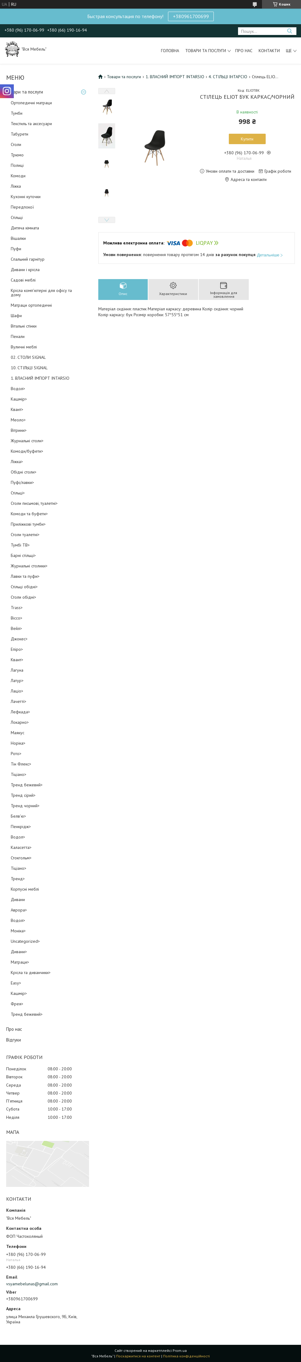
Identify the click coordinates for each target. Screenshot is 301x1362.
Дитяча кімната (25, 228)
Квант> (17, 409)
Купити (247, 139)
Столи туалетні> (25, 534)
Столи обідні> (23, 597)
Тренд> (18, 878)
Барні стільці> (23, 555)
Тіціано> (18, 774)
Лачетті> (18, 701)
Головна (170, 50)
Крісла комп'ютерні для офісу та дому (41, 292)
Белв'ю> (18, 816)
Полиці (17, 165)
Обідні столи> (24, 472)
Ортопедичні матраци (31, 103)
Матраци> (20, 962)
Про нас (243, 50)
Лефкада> (20, 712)
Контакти (269, 50)
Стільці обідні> (24, 586)
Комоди (18, 175)
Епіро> (17, 649)
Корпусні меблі (25, 889)
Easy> (16, 983)
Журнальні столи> (27, 440)
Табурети (19, 134)
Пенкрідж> (21, 826)
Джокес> (19, 639)
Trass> (17, 607)
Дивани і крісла (25, 269)
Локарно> (20, 722)
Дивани (18, 899)
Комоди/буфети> (27, 451)
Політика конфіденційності (186, 1356)
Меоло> (18, 420)
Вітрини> (19, 430)
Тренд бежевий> (27, 785)
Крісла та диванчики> (31, 972)
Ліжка (16, 186)
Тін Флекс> (21, 764)
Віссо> (16, 618)
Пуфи (16, 248)
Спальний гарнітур (28, 259)
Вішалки (18, 238)
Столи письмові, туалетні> (34, 503)
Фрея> (17, 1004)
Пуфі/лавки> (22, 482)
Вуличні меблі (24, 347)
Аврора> (19, 910)
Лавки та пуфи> (25, 576)
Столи (16, 144)
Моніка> (18, 931)
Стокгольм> (21, 858)
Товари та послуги (205, 50)
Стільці (17, 217)
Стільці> (18, 493)
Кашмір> (19, 399)
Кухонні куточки (26, 196)
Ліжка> (17, 461)
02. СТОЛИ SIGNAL (28, 357)
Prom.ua (180, 1350)
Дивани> (19, 951)
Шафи (16, 315)
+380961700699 (191, 16)
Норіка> (18, 743)
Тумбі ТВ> (20, 545)
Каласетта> (21, 847)
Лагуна (17, 670)
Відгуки (13, 1040)
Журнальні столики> (29, 566)
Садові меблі (23, 280)
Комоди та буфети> (29, 513)
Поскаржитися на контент (138, 1356)
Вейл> (16, 628)
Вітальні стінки (24, 326)
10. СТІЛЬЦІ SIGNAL (29, 367)
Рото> (16, 753)
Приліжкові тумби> (28, 524)
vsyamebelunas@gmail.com (32, 1284)
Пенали (18, 336)
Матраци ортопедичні (31, 305)
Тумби (16, 113)
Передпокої (22, 207)
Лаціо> (17, 691)
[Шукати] (289, 31)
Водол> (18, 388)
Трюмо (17, 155)
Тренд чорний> (25, 805)
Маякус (17, 732)
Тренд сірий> (23, 795)
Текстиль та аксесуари (31, 123)
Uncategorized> (25, 941)
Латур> (17, 680)
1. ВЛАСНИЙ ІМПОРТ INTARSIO (40, 378)
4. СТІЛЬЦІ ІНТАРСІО (228, 77)
